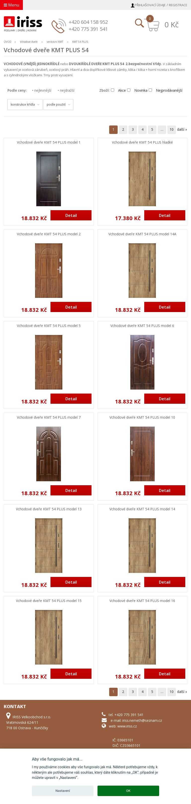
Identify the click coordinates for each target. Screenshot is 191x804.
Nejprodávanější (165, 90)
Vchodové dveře (29, 41)
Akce (118, 90)
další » (182, 129)
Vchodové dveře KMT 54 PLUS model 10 (142, 417)
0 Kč (171, 24)
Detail (71, 215)
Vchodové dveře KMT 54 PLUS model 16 (142, 601)
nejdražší (66, 90)
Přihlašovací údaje (150, 5)
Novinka (137, 90)
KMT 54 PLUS (80, 41)
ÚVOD (7, 41)
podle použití (56, 104)
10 (172, 129)
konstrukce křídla (23, 104)
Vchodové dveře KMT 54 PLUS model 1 (49, 142)
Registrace (178, 5)
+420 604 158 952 (88, 22)
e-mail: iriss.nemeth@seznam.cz (136, 720)
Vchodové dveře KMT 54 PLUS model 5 (49, 326)
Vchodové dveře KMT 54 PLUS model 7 (49, 417)
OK (128, 791)
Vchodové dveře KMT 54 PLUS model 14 (142, 509)
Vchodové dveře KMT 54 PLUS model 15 (49, 601)
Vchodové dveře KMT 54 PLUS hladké (142, 142)
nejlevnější (41, 90)
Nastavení (62, 791)
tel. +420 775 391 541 (126, 714)
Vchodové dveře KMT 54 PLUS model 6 (142, 326)
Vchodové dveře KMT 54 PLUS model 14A (142, 234)
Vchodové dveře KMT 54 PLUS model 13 (49, 509)
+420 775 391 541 (88, 29)
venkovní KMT (55, 41)
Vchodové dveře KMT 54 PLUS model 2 (49, 234)
